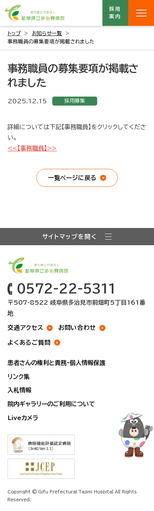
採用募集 (74, 100)
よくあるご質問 (29, 343)
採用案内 (115, 12)
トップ (14, 33)
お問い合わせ (77, 328)
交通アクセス (25, 328)
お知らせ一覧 (47, 33)
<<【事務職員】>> (32, 148)
